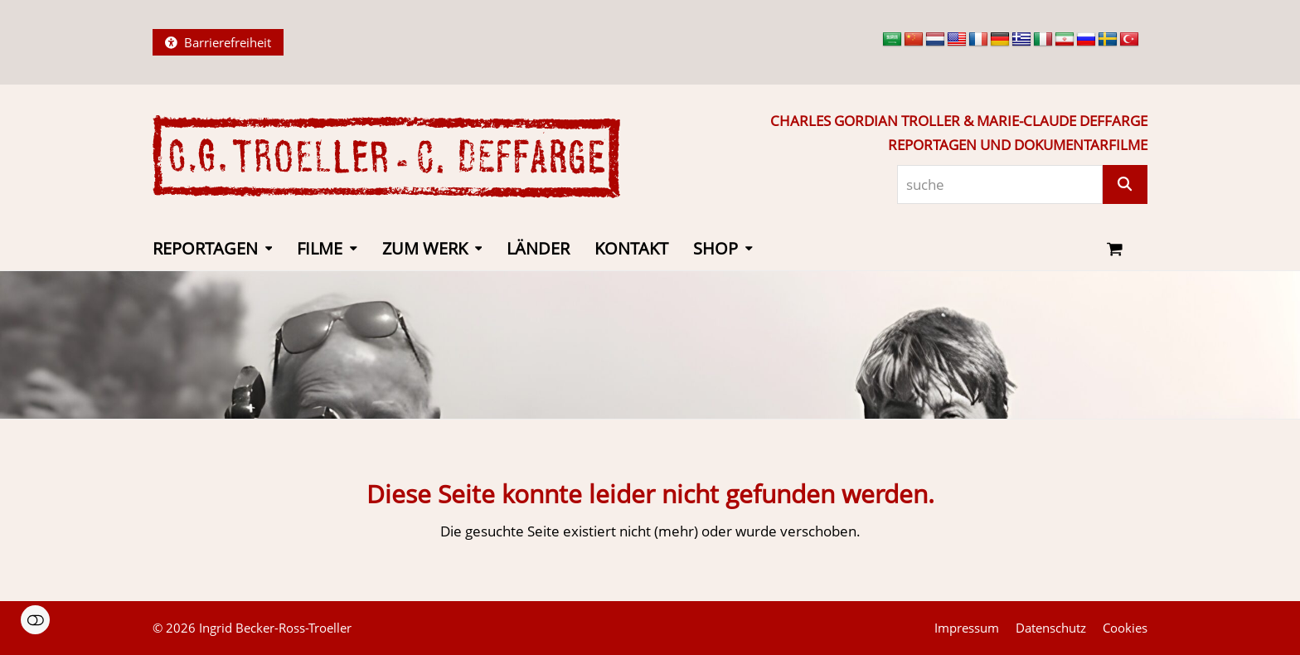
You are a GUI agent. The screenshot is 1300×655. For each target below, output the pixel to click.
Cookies (1125, 627)
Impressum (966, 627)
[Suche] (1125, 184)
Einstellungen (35, 619)
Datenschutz (1051, 627)
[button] (1115, 249)
